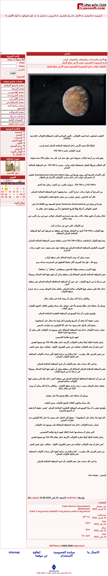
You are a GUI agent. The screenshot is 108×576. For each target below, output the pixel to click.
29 (6, 197)
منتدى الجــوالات (16, 112)
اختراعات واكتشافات (87, 59)
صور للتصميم (13, 173)
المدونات (18, 138)
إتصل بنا (41, 16)
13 (14, 192)
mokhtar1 (72, 498)
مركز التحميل (65, 16)
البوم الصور (17, 140)
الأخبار (78, 16)
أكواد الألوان (13, 16)
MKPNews (54, 546)
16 (2, 192)
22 (6, 194)
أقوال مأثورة (16, 151)
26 (17, 197)
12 (17, 192)
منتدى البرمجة (18, 88)
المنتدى (88, 16)
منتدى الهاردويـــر (16, 92)
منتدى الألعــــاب (16, 99)
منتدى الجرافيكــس (15, 102)
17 (23, 194)
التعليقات (35, 498)
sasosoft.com (65, 573)
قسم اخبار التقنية (16, 124)
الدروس (52, 16)
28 (10, 197)
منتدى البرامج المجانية (14, 85)
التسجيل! (20, 76)
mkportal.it (79, 546)
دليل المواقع (27, 16)
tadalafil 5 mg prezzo (60, 511)
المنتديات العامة (16, 120)
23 (2, 194)
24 (23, 197)
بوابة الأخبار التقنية (53, 573)
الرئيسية (98, 16)
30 (2, 197)
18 (20, 194)
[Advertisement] (54, 35)
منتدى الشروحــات (15, 95)
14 (10, 192)
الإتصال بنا (17, 154)
